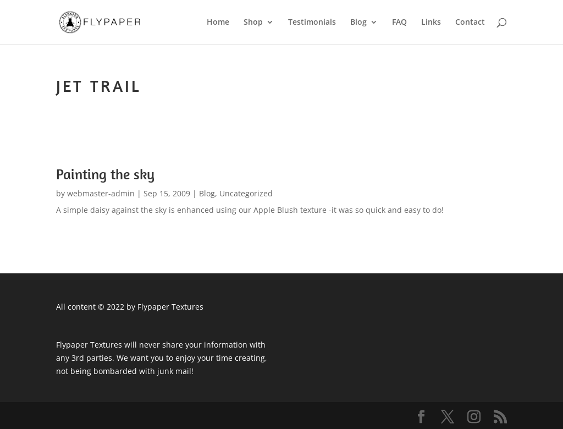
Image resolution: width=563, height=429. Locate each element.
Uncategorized (246, 193)
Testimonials (312, 22)
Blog (358, 22)
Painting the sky (105, 174)
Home (218, 22)
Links (431, 22)
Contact (470, 22)
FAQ (399, 22)
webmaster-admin (101, 193)
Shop (253, 22)
